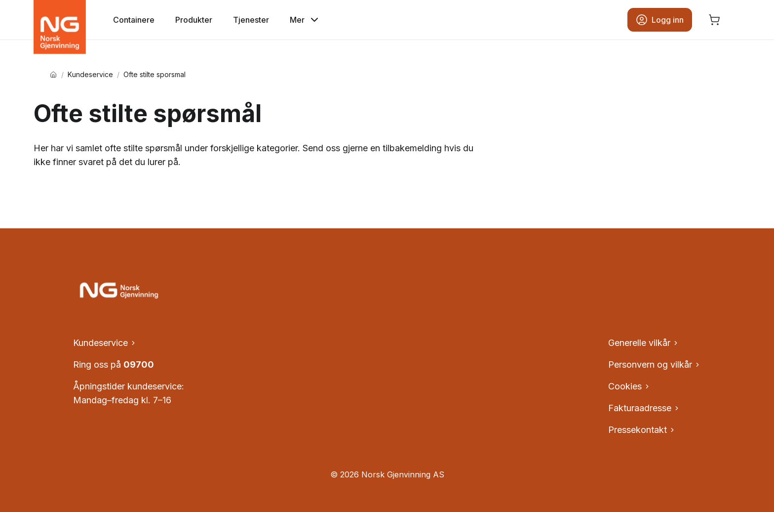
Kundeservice (90, 74)
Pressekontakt (642, 430)
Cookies (629, 386)
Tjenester (251, 20)
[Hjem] (53, 74)
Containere (134, 20)
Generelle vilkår (643, 343)
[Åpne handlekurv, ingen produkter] (714, 20)
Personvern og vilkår (654, 364)
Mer (305, 20)
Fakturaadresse (644, 408)
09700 (138, 364)
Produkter (193, 20)
